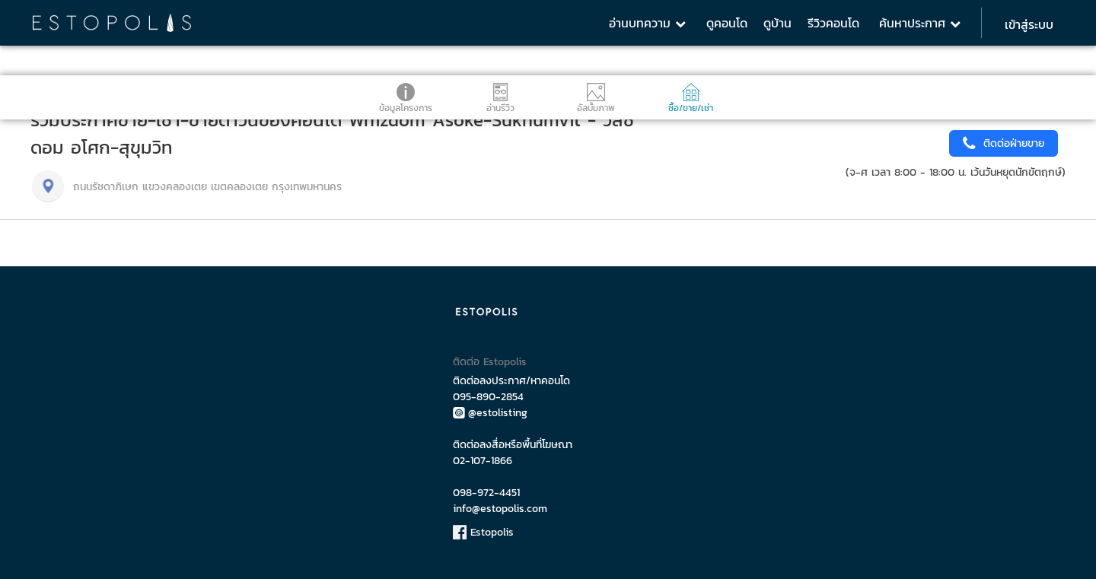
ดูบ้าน (777, 23)
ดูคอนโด (726, 23)
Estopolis (483, 532)
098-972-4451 (486, 493)
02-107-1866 (482, 461)
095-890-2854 (488, 397)
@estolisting (490, 413)
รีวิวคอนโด (833, 23)
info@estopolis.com (500, 509)
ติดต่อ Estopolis (490, 362)
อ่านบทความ (647, 23)
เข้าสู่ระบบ (1029, 24)
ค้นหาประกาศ (920, 23)
